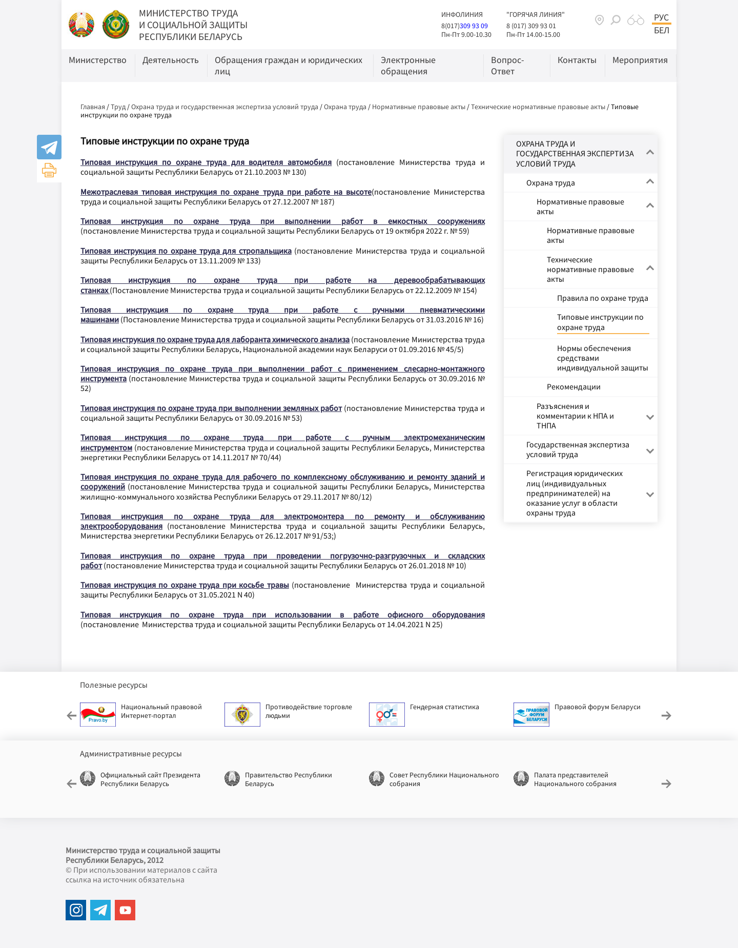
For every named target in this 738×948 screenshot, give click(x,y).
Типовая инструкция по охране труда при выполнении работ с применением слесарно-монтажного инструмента (282, 373)
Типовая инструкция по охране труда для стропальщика (186, 250)
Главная (92, 106)
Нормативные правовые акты (418, 106)
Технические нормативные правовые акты (538, 106)
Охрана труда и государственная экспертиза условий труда (224, 106)
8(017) (450, 25)
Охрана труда (345, 106)
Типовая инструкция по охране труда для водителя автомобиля (206, 162)
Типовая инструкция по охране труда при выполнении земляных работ (211, 408)
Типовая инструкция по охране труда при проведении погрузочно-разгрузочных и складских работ (282, 560)
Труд (118, 106)
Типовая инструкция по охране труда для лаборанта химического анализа (215, 339)
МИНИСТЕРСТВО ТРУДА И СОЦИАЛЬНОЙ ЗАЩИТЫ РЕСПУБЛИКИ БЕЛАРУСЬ (193, 24)
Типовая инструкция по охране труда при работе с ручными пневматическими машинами (282, 314)
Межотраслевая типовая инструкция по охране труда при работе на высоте (226, 192)
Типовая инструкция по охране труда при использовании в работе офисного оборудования (282, 614)
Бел (661, 30)
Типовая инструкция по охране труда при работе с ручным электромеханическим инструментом (282, 442)
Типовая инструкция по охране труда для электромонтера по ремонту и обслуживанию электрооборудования (282, 521)
